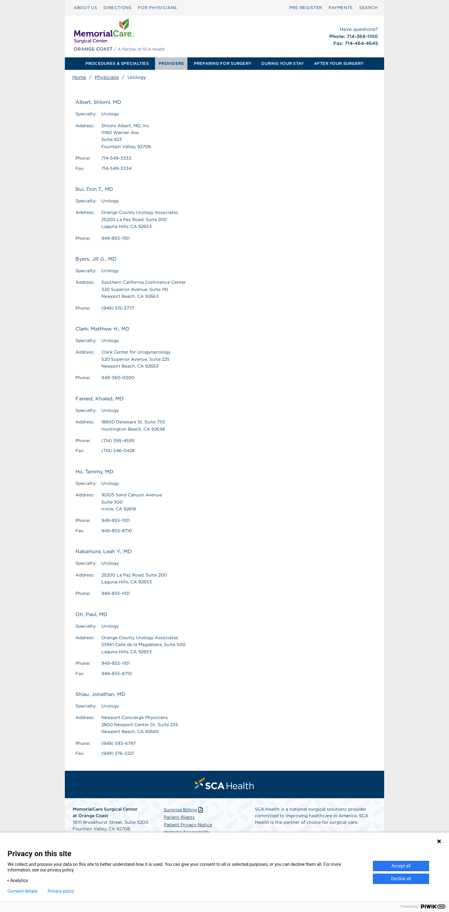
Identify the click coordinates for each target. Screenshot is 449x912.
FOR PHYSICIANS (157, 7)
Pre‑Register (305, 7)
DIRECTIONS (118, 7)
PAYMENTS (341, 7)
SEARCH (368, 7)
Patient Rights (179, 817)
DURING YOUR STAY (282, 63)
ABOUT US (85, 7)
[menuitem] (85, 8)
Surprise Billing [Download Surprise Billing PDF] (184, 809)
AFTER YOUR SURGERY (339, 63)
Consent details (22, 891)
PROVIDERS (171, 63)
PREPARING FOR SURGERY (222, 63)
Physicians (107, 77)
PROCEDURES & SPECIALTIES (117, 63)
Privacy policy (61, 891)
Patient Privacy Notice (188, 824)
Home (79, 77)
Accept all (401, 865)
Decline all (401, 878)
